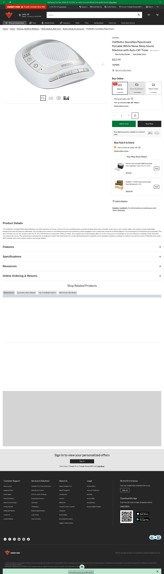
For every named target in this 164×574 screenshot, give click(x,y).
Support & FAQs (8, 490)
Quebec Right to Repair (94, 506)
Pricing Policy (91, 502)
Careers (61, 498)
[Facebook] (5, 539)
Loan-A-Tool (35, 515)
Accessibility (91, 498)
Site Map (89, 494)
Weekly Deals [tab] (9, 293)
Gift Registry (35, 506)
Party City (112, 23)
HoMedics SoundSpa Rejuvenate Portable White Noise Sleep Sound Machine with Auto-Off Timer (133, 46)
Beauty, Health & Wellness (28, 29)
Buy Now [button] (149, 124)
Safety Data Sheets (9, 511)
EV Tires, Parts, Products (39, 494)
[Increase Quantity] (129, 116)
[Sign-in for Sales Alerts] (121, 70)
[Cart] (157, 15)
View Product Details (122, 54)
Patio (77, 23)
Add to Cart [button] (124, 124)
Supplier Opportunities (66, 523)
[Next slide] (160, 2)
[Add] (156, 168)
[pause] (10, 2)
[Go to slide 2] (51, 98)
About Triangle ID (64, 490)
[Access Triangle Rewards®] (132, 7)
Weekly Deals (47, 23)
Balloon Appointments (38, 511)
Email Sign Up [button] (96, 7)
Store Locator (8, 486)
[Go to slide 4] (66, 98)
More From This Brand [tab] (67, 293)
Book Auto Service (128, 23)
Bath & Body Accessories (73, 29)
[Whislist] (149, 15)
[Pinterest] (23, 539)
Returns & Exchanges (10, 502)
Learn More (124, 506)
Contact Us (7, 515)
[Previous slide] (4, 2)
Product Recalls (8, 506)
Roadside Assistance (37, 498)
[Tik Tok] (28, 539)
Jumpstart (62, 511)
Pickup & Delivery (9, 498)
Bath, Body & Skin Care (51, 29)
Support (83, 7)
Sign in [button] (149, 7)
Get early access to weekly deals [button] (80, 572)
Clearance (65, 23)
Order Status (110, 7)
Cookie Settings (8, 519)
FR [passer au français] (158, 7)
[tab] (120, 88)
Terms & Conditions (93, 490)
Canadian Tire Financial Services (41, 486)
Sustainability (63, 515)
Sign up (125, 490)
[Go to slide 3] (58, 98)
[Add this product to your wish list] (135, 116)
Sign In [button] (82, 461)
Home (5, 29)
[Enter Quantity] (121, 115)
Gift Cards (34, 502)
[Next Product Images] (103, 64)
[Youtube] (19, 539)
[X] (9, 539)
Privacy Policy (91, 486)
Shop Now (113, 2)
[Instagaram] (14, 539)
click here (121, 210)
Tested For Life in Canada (67, 506)
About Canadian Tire (65, 486)
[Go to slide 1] (43, 98)
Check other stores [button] (121, 106)
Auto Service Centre (37, 490)
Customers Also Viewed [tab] (26, 293)
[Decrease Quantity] (114, 116)
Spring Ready (98, 23)
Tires (87, 23)
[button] (138, 15)
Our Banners (63, 494)
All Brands (62, 502)
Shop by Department (14, 23)
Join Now (100, 466)
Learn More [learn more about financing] (62, 7)
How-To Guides (36, 519)
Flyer (32, 23)
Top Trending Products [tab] (47, 293)
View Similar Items (139, 54)
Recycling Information (66, 519)
